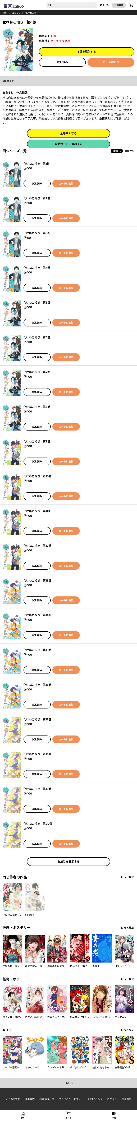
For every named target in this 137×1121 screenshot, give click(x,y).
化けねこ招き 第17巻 (37, 719)
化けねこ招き (32, 12)
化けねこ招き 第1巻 (36, 163)
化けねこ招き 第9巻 (37, 441)
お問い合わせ (95, 1099)
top (5, 12)
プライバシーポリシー (71, 1099)
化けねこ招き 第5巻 (37, 302)
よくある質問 (13, 1099)
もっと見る (127, 877)
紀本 (53, 36)
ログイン (104, 5)
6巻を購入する (86, 51)
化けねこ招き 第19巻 (37, 789)
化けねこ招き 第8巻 (37, 407)
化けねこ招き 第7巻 (37, 372)
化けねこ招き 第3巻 (37, 233)
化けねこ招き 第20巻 (38, 823)
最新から (129, 150)
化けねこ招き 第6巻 (37, 337)
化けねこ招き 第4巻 (37, 267)
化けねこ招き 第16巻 (37, 684)
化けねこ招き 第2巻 (37, 198)
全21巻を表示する (68, 861)
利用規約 (30, 1099)
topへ (68, 1083)
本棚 (114, 1117)
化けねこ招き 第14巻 (37, 615)
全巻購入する (68, 133)
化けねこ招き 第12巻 (37, 545)
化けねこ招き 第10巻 (37, 476)
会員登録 (118, 5)
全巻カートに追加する (68, 144)
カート (68, 1117)
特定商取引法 (46, 1099)
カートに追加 (111, 62)
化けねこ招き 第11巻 (37, 511)
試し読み (62, 62)
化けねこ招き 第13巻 (37, 580)
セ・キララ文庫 (60, 41)
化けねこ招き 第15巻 (37, 650)
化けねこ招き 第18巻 (37, 754)
